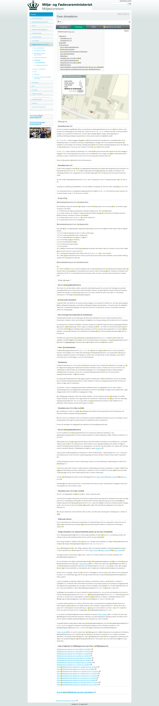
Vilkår (93, 27)
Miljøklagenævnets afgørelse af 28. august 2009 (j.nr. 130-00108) (74, 660)
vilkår (58, 514)
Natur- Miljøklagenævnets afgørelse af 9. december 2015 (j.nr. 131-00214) (77, 684)
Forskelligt (34, 90)
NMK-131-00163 (112, 477)
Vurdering (78, 27)
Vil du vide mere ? (64, 45)
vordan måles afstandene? (67, 49)
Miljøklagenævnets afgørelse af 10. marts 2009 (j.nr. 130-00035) (74, 649)
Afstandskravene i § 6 (66, 38)
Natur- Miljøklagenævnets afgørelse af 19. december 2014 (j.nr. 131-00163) (78, 682)
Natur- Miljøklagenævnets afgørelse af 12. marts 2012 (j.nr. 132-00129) (77, 678)
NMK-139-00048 (62, 632)
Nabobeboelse (64, 56)
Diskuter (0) (121, 14)
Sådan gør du (62, 36)
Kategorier (34, 103)
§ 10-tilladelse (35, 40)
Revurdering (35, 82)
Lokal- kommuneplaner (67, 54)
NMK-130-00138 (84, 563)
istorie (127, 30)
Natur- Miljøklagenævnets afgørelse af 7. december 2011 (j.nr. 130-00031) (77, 673)
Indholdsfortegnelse (37, 99)
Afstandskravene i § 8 (66, 40)
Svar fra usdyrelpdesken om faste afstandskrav (75, 692)
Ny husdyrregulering (37, 18)
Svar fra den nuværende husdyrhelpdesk (37, 123)
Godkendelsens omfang (39, 50)
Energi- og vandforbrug (39, 69)
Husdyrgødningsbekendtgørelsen (40, 22)
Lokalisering (37, 60)
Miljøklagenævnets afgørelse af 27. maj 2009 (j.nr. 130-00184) (73, 653)
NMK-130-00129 (93, 550)
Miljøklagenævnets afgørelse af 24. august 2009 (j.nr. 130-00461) (74, 658)
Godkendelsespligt (36, 33)
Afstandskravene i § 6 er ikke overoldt (70, 58)
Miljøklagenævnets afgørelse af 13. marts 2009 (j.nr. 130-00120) (74, 651)
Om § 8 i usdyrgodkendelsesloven (69, 60)
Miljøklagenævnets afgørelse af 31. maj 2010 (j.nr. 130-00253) (73, 664)
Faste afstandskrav (40, 62)
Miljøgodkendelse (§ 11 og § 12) (40, 44)
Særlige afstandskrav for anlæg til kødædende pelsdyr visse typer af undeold (82, 67)
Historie (127, 14)
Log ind (129, 1)
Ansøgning (63, 27)
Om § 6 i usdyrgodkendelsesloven (69, 47)
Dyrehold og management (40, 57)
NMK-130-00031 (103, 614)
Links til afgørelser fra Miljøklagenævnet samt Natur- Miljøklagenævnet (80, 69)
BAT (33, 86)
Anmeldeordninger (36, 37)
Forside (33, 14)
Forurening (36, 74)
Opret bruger (123, 1)
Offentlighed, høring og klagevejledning (39, 54)
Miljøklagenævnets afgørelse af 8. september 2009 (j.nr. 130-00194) (75, 662)
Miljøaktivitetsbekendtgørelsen (39, 29)
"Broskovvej (98, 448)
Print (130, 22)
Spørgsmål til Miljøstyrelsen (39, 107)
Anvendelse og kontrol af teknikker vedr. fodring (42, 77)
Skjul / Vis (71, 31)
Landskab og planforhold (41, 65)
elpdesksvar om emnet (112, 27)
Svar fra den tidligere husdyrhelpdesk (36, 116)
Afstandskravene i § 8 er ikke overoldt (70, 62)
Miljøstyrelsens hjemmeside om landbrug (66, 700)
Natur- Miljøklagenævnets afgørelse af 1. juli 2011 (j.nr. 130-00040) (76, 669)
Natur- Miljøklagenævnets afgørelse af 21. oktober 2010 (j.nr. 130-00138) (77, 667)
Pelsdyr (34, 25)
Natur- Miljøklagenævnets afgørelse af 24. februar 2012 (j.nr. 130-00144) (77, 676)
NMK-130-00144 (118, 550)
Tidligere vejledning (37, 93)
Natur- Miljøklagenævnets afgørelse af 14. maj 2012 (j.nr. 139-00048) (76, 680)
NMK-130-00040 (105, 550)
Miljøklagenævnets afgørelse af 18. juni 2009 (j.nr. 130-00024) (73, 656)
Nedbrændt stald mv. (65, 65)
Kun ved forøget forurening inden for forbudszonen (73, 51)
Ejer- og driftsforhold (39, 48)
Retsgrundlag (62, 43)
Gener (35, 71)
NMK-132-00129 (101, 477)
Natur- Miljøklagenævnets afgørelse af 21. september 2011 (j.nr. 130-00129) (78, 671)
